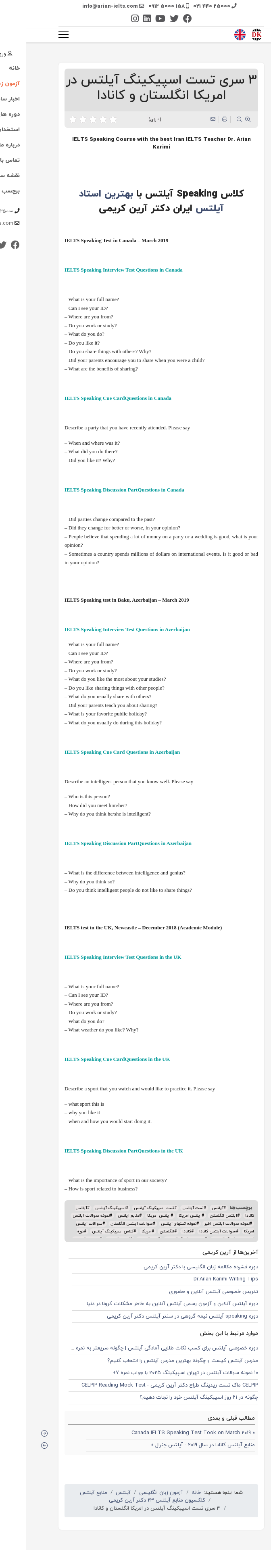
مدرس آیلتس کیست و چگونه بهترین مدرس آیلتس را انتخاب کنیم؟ (156, 1360)
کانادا (160, 1231)
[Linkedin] (121, 19)
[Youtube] (134, 19)
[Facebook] (161, 19)
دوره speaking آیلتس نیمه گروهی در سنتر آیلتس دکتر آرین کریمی (156, 1316)
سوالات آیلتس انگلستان (106, 1224)
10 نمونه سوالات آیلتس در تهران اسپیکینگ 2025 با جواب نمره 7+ (159, 1372)
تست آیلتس (167, 1208)
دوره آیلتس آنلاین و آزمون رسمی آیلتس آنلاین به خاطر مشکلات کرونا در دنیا (146, 1303)
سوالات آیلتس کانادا (191, 1231)
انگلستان (141, 1231)
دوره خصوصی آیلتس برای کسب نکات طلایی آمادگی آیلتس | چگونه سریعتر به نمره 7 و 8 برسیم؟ (125, 1348)
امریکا (121, 1231)
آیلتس (192, 1208)
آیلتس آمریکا (133, 1216)
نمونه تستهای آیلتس (153, 1224)
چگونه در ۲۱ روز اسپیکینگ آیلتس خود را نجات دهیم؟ (173, 1397)
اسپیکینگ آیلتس (84, 1208)
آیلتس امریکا (164, 1216)
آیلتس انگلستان (197, 1216)
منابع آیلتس (102, 1216)
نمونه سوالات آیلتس (65, 1216)
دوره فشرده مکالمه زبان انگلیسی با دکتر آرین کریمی (175, 1267)
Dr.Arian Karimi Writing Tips (200, 1279)
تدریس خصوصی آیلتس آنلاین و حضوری (187, 1291)
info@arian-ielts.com (84, 6)
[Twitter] (148, 19)
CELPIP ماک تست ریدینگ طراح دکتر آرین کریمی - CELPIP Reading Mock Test (144, 1385)
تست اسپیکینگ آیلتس (128, 1208)
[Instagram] (109, 19)
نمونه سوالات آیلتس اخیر (201, 1224)
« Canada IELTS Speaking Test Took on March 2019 (167, 1433)
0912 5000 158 (141, 6)
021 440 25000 (185, 6)
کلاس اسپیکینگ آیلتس (87, 1231)
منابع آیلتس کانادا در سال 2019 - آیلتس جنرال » (177, 1445)
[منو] (38, 35)
